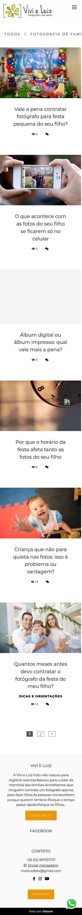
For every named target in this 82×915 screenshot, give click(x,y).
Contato (40, 894)
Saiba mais (41, 815)
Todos (12, 34)
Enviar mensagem (43, 865)
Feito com (41, 911)
